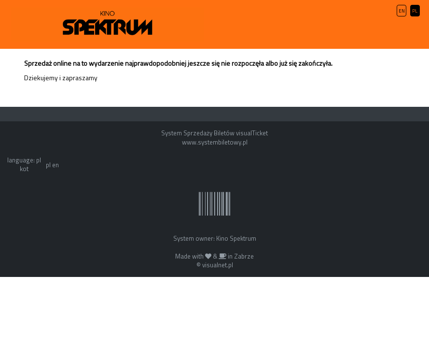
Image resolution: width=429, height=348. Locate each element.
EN (402, 10)
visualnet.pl (217, 265)
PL (414, 10)
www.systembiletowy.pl (215, 142)
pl (48, 165)
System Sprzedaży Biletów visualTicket (214, 133)
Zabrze (244, 256)
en (55, 165)
